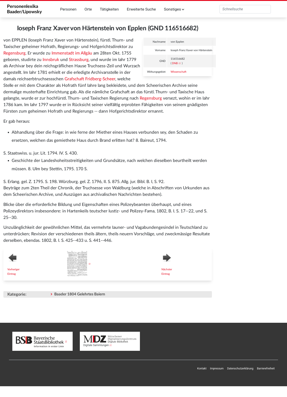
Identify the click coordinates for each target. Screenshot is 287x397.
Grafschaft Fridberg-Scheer (90, 79)
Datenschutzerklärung (240, 368)
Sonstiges (174, 9)
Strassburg (79, 60)
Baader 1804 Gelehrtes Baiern (79, 294)
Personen (68, 9)
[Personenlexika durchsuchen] (245, 9)
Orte (88, 9)
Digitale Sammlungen (96, 345)
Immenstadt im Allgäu (72, 53)
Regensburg (14, 53)
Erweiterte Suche (141, 9)
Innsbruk (51, 60)
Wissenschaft (178, 71)
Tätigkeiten (109, 9)
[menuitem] (202, 368)
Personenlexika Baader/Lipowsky (24, 9)
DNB (175, 63)
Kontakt (202, 368)
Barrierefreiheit (266, 368)
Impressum (217, 368)
